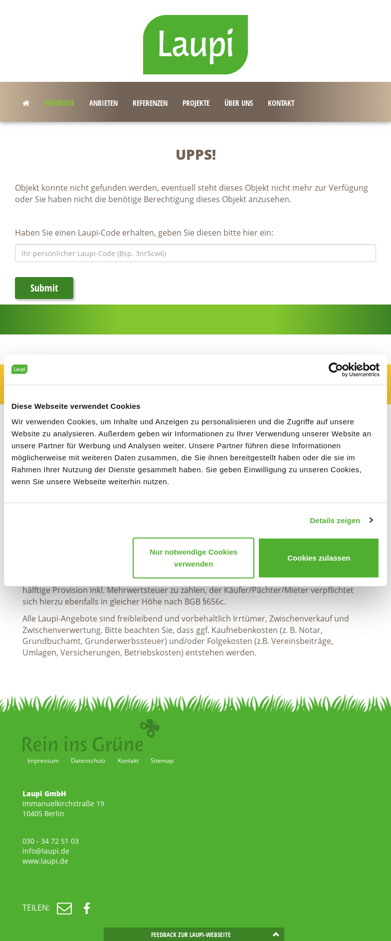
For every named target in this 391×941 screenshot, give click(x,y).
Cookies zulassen (318, 558)
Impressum (43, 760)
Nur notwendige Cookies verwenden (193, 558)
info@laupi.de (45, 851)
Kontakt (128, 760)
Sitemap (162, 760)
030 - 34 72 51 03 (50, 841)
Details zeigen (335, 520)
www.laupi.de (45, 861)
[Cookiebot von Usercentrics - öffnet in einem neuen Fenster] (336, 369)
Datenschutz (88, 760)
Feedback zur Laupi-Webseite (191, 934)
